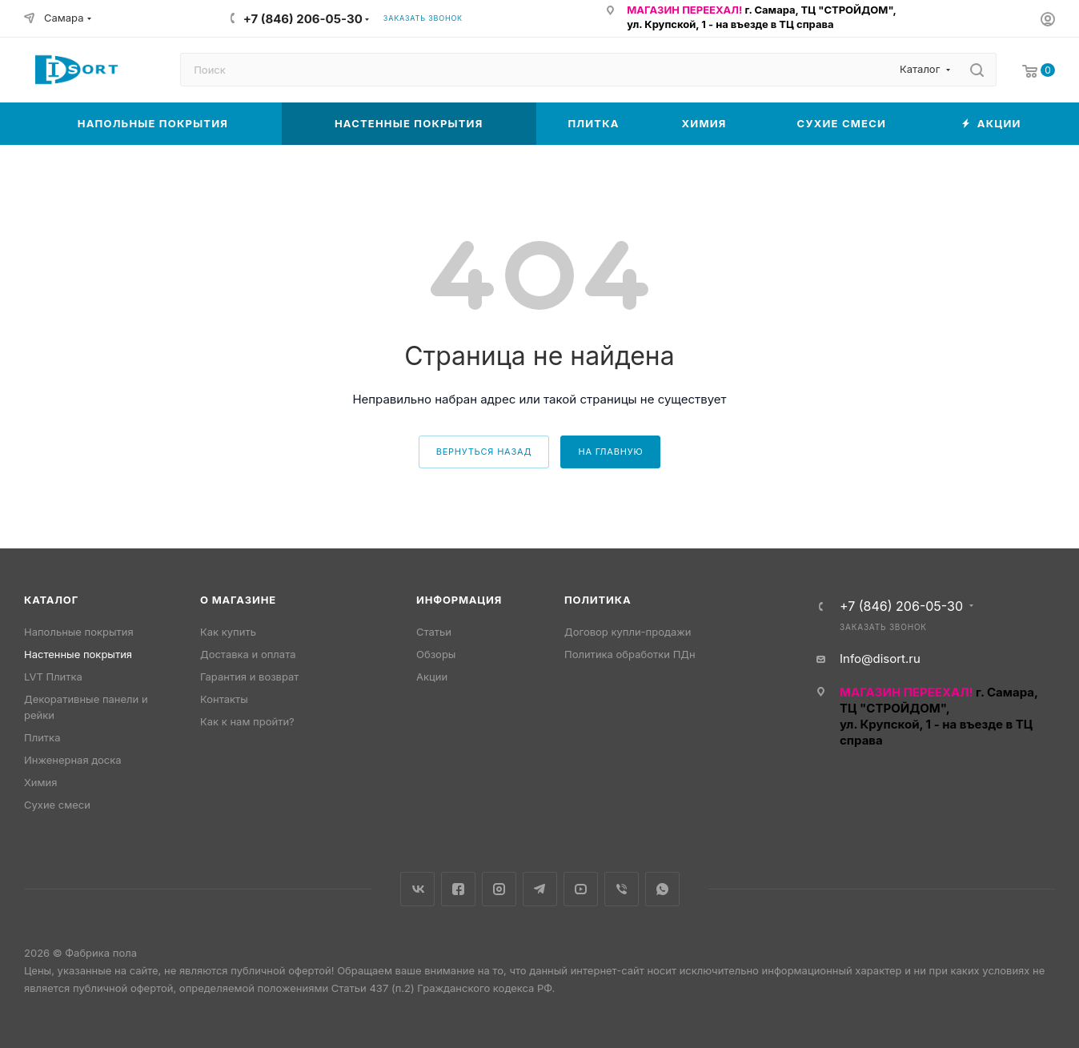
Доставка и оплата (248, 654)
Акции (431, 676)
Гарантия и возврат (249, 676)
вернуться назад (484, 451)
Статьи (433, 631)
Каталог (51, 599)
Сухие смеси (57, 804)
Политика (597, 599)
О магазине (238, 599)
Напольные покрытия (79, 631)
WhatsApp (662, 889)
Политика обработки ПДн (630, 654)
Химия (40, 782)
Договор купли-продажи (627, 631)
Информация (459, 599)
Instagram (499, 889)
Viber (621, 889)
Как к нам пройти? (247, 721)
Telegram (540, 889)
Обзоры (435, 654)
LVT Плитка (53, 676)
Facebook (458, 889)
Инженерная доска (73, 759)
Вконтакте (417, 889)
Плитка (42, 737)
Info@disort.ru (880, 658)
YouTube (581, 889)
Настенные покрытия (78, 654)
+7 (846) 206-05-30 (303, 18)
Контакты (224, 699)
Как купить (228, 631)
